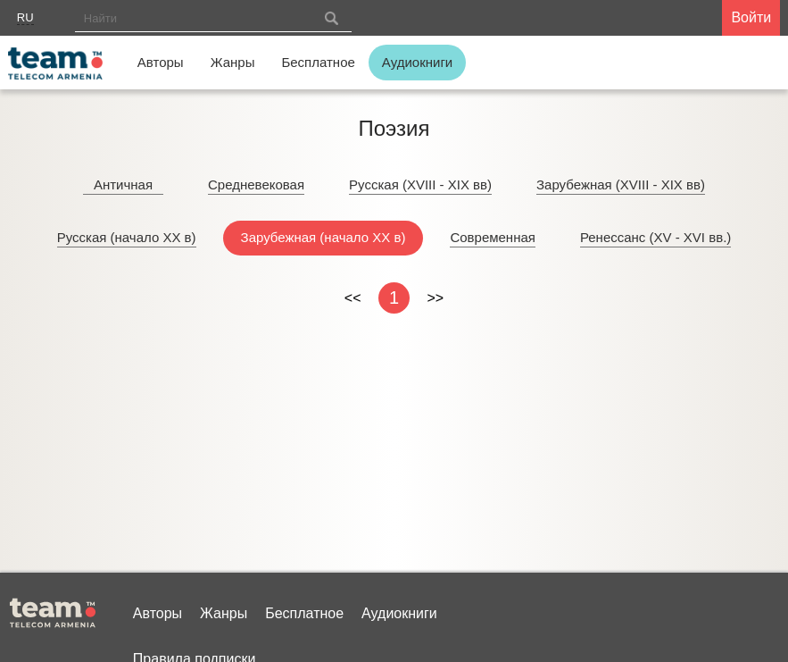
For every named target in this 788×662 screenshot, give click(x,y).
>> (435, 298)
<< (352, 298)
